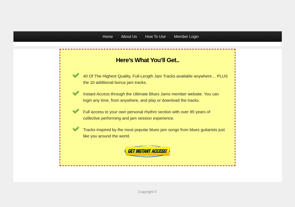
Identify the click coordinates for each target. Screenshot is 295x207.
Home (108, 36)
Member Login (186, 36)
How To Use (155, 36)
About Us (129, 36)
